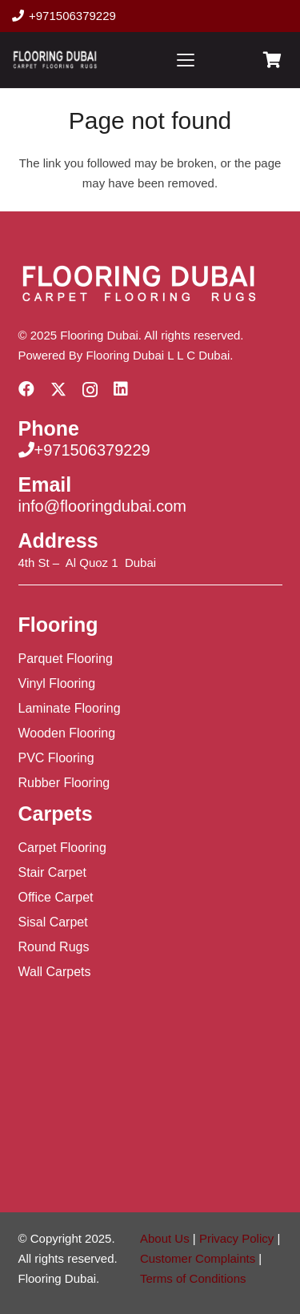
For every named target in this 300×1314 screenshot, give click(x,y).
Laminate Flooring (69, 708)
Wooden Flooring (67, 733)
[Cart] (272, 60)
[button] (185, 60)
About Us (165, 1238)
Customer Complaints (197, 1258)
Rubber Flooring (64, 783)
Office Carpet (56, 897)
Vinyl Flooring (57, 683)
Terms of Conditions (193, 1278)
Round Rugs (54, 947)
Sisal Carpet (53, 922)
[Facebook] (26, 389)
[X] (58, 389)
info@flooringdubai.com (102, 506)
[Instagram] (90, 390)
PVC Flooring (56, 758)
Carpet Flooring (62, 847)
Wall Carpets (54, 971)
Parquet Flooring (65, 658)
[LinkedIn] (121, 389)
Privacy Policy (236, 1238)
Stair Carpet (52, 872)
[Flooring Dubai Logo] (55, 60)
